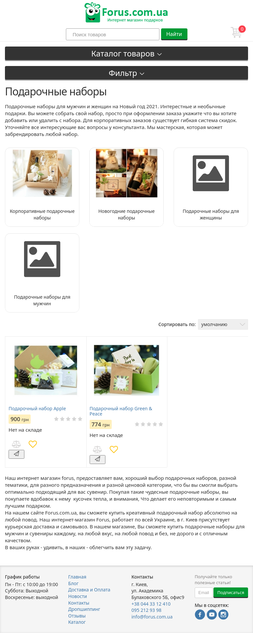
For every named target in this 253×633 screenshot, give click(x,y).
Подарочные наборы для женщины (211, 214)
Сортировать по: (177, 324)
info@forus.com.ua (152, 617)
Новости (77, 596)
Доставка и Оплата (89, 589)
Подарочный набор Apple (37, 408)
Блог (73, 583)
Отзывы (77, 616)
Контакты (78, 603)
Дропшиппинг (84, 609)
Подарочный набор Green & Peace (121, 411)
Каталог (77, 622)
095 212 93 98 (146, 610)
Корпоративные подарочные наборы (42, 214)
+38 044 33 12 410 (151, 604)
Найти (174, 34)
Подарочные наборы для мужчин (42, 300)
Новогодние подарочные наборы (126, 214)
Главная (77, 577)
